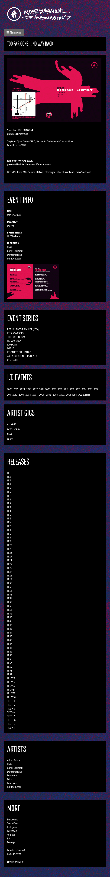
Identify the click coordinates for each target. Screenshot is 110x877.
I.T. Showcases (15, 333)
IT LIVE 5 (11, 693)
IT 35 (9, 602)
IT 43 (9, 628)
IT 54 (9, 670)
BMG (9, 247)
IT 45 (9, 636)
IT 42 (9, 625)
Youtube (11, 834)
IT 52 (9, 663)
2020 (47, 389)
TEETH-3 (11, 708)
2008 (28, 394)
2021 (41, 389)
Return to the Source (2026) (23, 329)
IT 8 (9, 499)
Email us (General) (16, 850)
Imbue (10, 348)
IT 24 (9, 560)
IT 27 (9, 571)
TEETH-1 (11, 701)
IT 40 (9, 617)
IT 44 (9, 632)
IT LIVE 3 (11, 685)
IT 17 (9, 533)
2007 (35, 394)
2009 (21, 394)
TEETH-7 (11, 723)
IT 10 (9, 507)
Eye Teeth (12, 359)
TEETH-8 (11, 727)
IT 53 (9, 666)
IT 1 (8, 472)
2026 (9, 389)
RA (8, 838)
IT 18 (9, 537)
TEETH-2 (11, 704)
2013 (90, 389)
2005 (48, 394)
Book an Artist (14, 853)
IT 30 (9, 583)
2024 (22, 389)
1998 (74, 394)
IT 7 (9, 495)
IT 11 (9, 510)
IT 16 (9, 529)
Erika (10, 439)
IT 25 (9, 564)
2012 (96, 389)
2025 (16, 389)
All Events (84, 394)
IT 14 (9, 522)
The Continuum (16, 337)
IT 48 (9, 647)
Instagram (12, 827)
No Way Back (13, 236)
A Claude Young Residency (22, 356)
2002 (62, 394)
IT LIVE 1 (11, 678)
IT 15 (9, 526)
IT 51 (9, 659)
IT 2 (9, 476)
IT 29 (9, 579)
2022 (35, 389)
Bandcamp (12, 819)
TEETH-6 (11, 720)
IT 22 (9, 552)
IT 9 (9, 503)
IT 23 (9, 556)
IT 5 (9, 488)
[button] (14, 32)
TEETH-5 (11, 716)
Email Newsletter (15, 861)
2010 (15, 394)
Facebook (12, 830)
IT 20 (9, 545)
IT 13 (9, 518)
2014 (84, 389)
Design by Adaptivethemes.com (96, 874)
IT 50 (9, 655)
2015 (78, 389)
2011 (9, 394)
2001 (68, 394)
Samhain (12, 344)
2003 (55, 394)
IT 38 (9, 609)
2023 (28, 389)
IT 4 (9, 484)
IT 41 (9, 621)
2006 (41, 394)
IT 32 (9, 590)
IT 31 (9, 587)
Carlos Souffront (15, 251)
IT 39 (9, 613)
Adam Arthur (13, 760)
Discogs (11, 842)
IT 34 (9, 598)
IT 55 (9, 674)
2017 (66, 389)
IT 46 (9, 640)
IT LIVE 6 (11, 697)
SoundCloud (13, 823)
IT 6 (9, 491)
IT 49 (9, 651)
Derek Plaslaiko (14, 254)
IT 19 (9, 541)
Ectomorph (13, 429)
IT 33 (9, 594)
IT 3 (9, 480)
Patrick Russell (14, 258)
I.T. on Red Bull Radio (19, 352)
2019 (54, 389)
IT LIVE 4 (11, 689)
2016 (72, 389)
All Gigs (11, 424)
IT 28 (9, 575)
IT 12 (9, 514)
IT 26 (9, 568)
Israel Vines (12, 783)
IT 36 (9, 606)
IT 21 (9, 549)
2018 (60, 389)
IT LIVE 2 (11, 682)
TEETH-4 (11, 712)
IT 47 (9, 644)
